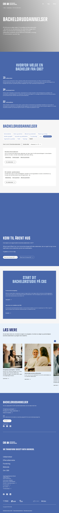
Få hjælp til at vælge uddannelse (10, 410)
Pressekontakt (6, 484)
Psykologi (25, 139)
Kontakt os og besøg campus (9, 483)
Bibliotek (6, 467)
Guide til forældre (7, 412)
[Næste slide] (55, 341)
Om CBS (6, 470)
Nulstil (31, 138)
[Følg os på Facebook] (4, 426)
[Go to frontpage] (10, 4)
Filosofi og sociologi (42, 134)
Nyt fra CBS (5, 486)
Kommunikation (7, 134)
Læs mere (5, 378)
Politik (19, 139)
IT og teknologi (33, 136)
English (42, 3)
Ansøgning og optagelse (8, 409)
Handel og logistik (8, 136)
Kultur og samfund (18, 134)
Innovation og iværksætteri (21, 136)
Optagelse (8, 299)
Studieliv (7, 313)
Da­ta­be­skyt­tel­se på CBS (7, 510)
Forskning (6, 463)
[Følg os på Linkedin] (10, 494)
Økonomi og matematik (30, 134)
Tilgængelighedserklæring (18, 510)
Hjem (5, 7)
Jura (41, 136)
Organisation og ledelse (9, 139)
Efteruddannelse (9, 460)
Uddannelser (9, 7)
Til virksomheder (6, 488)
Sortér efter (26, 144)
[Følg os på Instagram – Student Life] (10, 426)
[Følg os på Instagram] (7, 426)
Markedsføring (47, 136)
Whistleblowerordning (28, 510)
